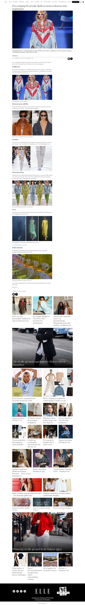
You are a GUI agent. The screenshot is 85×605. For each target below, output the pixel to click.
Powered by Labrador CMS (42, 603)
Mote (10, 1)
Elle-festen (54, 1)
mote (19, 291)
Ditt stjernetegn (62, 1)
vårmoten (15, 291)
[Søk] (81, 2)
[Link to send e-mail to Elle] (25, 591)
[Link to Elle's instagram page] (14, 591)
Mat (41, 1)
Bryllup (69, 1)
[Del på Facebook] (69, 59)
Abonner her (76, 2)
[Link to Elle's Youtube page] (21, 591)
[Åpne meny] (6, 2)
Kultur (32, 1)
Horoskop (15, 1)
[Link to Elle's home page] (42, 591)
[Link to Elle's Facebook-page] (17, 591)
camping (23, 291)
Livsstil (27, 1)
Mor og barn (47, 1)
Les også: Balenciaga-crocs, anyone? (19, 244)
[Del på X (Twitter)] (71, 59)
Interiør (37, 1)
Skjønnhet (22, 1)
